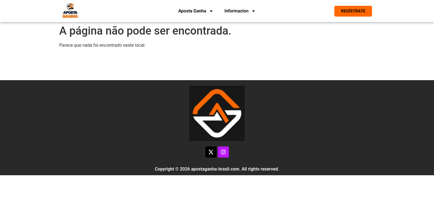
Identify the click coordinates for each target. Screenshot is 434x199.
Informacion (240, 11)
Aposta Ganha (195, 11)
